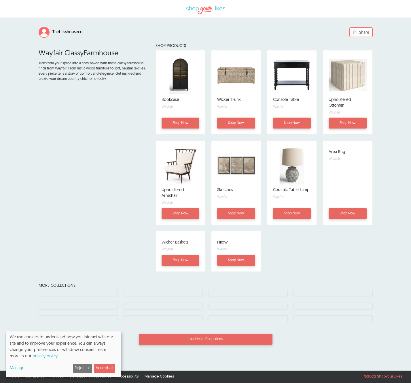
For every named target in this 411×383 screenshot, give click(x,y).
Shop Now (180, 123)
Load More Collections (205, 339)
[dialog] (63, 354)
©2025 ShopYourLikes (383, 376)
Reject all (82, 368)
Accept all (104, 368)
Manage (17, 368)
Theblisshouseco (67, 32)
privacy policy (45, 356)
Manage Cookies (159, 376)
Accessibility (128, 376)
